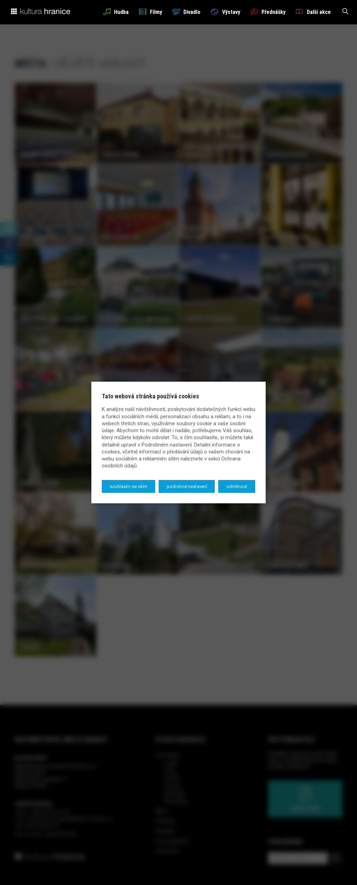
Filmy (150, 11)
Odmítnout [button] (236, 486)
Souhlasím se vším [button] (128, 486)
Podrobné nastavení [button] (187, 486)
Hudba (116, 11)
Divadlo (186, 11)
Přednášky (268, 11)
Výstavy (225, 11)
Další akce (313, 11)
